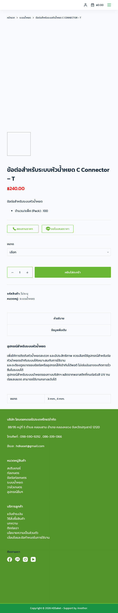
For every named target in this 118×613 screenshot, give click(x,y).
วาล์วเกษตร (14, 487)
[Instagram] (25, 559)
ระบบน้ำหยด (27, 299)
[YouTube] (33, 559)
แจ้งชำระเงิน (15, 513)
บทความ (12, 523)
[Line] (17, 559)
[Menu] (109, 5)
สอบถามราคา (23, 229)
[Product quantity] (20, 272)
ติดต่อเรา (13, 528)
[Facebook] (9, 559)
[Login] (85, 4)
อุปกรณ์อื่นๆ (15, 491)
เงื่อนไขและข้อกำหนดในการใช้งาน (28, 537)
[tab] (59, 318)
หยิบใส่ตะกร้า (73, 272)
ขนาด (10, 244)
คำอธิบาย (59, 318)
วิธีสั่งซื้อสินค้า (16, 518)
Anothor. (82, 608)
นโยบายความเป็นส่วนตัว (22, 532)
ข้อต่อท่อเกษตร (17, 477)
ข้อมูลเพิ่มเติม (59, 330)
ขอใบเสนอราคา (57, 229)
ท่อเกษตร (13, 473)
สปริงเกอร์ (14, 468)
